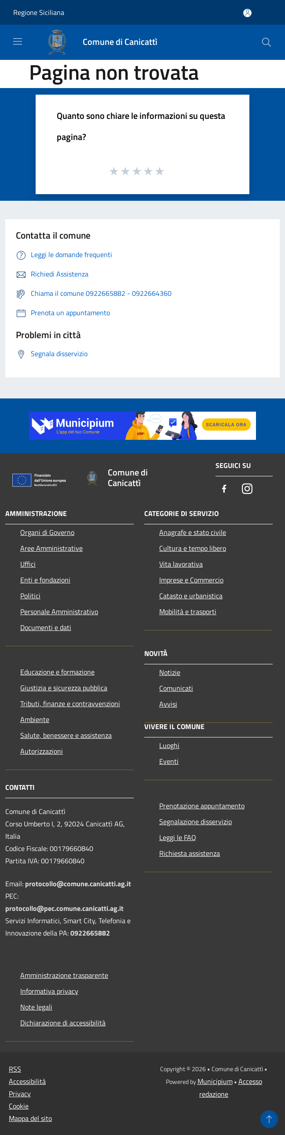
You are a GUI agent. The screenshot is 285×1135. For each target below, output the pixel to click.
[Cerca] (266, 42)
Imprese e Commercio (191, 580)
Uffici (28, 564)
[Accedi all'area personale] (247, 13)
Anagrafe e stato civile (192, 532)
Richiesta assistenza (189, 853)
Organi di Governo (47, 532)
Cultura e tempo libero (192, 548)
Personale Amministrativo (59, 611)
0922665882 (90, 933)
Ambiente (34, 719)
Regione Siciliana (38, 12)
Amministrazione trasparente (64, 975)
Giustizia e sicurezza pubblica (63, 687)
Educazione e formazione (57, 672)
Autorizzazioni (41, 751)
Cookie (19, 1106)
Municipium (215, 1081)
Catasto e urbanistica (191, 595)
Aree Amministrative (51, 548)
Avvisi (168, 704)
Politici (30, 595)
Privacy (20, 1093)
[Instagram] (247, 489)
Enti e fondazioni (45, 580)
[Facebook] (224, 489)
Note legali (36, 1007)
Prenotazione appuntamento (202, 805)
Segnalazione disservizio (195, 821)
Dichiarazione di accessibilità (63, 1022)
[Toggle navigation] (17, 41)
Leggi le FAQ (177, 837)
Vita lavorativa (181, 564)
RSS (15, 1069)
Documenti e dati (45, 627)
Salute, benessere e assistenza (66, 735)
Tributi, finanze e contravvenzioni (70, 703)
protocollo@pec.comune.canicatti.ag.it (64, 908)
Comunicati (176, 688)
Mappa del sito (30, 1118)
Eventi (169, 761)
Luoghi (169, 745)
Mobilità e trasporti (187, 611)
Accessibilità (27, 1081)
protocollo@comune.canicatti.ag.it (78, 883)
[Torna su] (269, 1119)
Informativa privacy (49, 991)
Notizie (169, 672)
